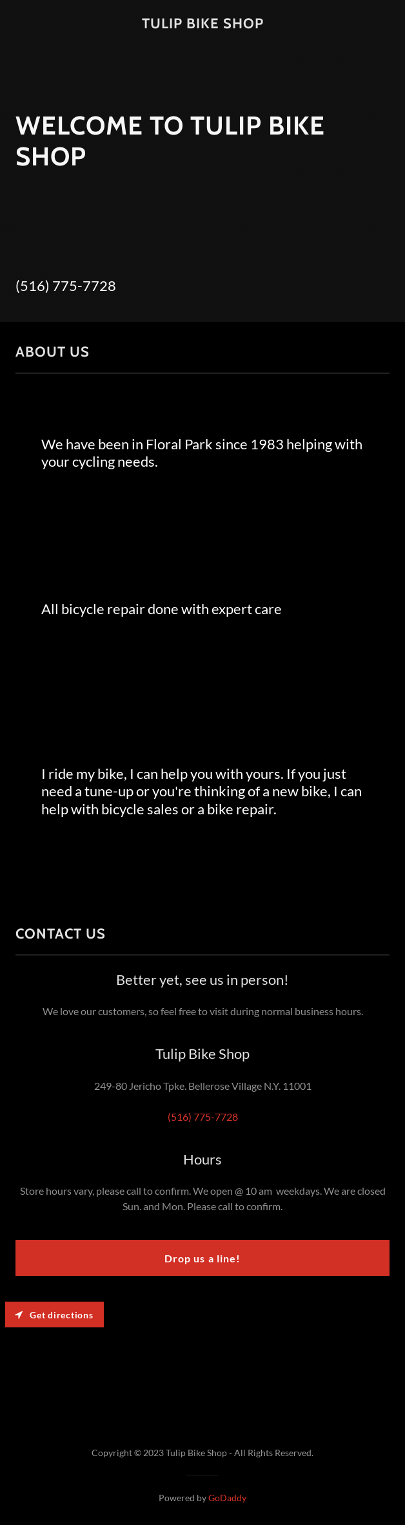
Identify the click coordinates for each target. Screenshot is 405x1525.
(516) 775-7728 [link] (65, 285)
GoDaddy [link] (227, 1497)
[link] (203, 24)
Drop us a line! (202, 1258)
